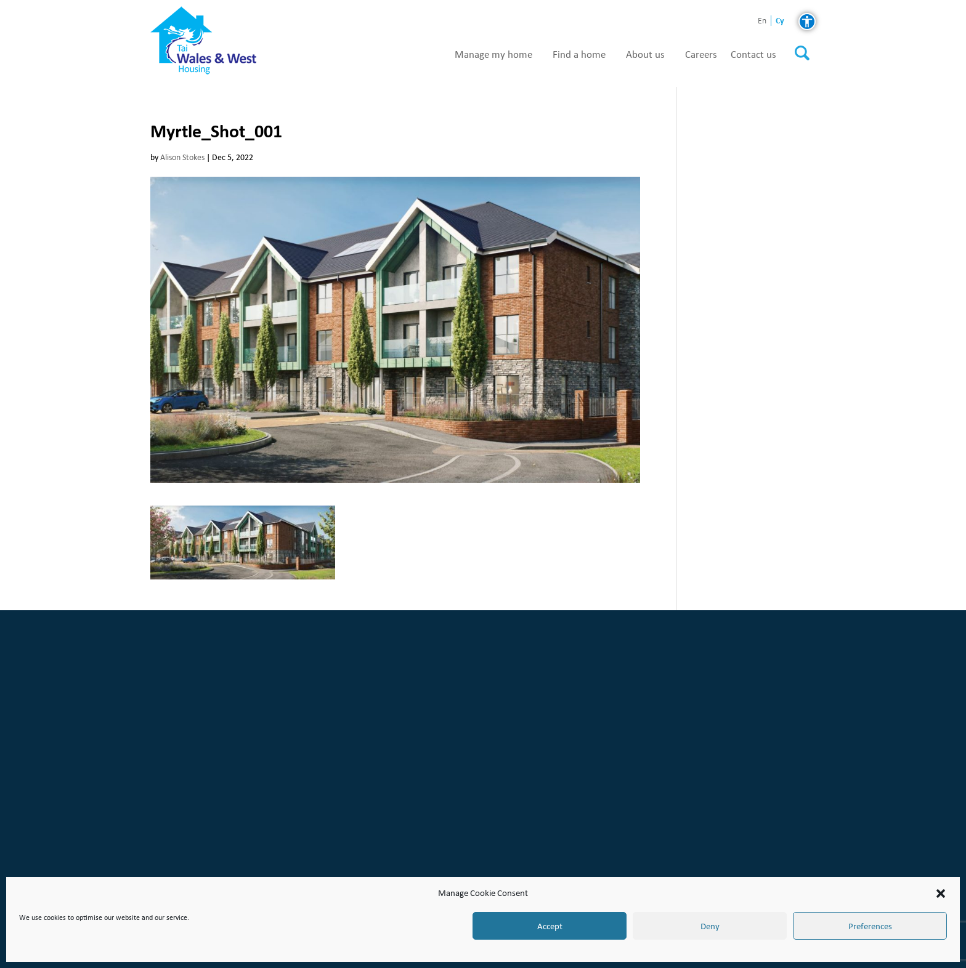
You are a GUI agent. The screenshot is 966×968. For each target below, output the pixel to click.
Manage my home (493, 54)
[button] (941, 893)
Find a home (579, 54)
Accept (549, 926)
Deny (710, 926)
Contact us (753, 54)
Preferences (870, 926)
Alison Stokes (182, 157)
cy (780, 20)
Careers (701, 54)
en (762, 21)
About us (645, 54)
